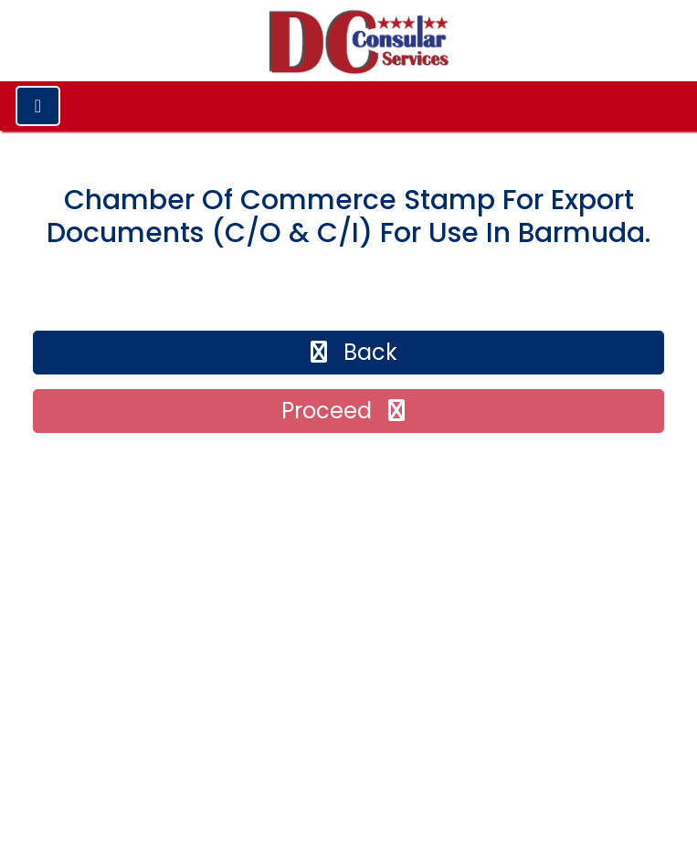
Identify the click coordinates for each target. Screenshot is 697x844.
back (351, 352)
